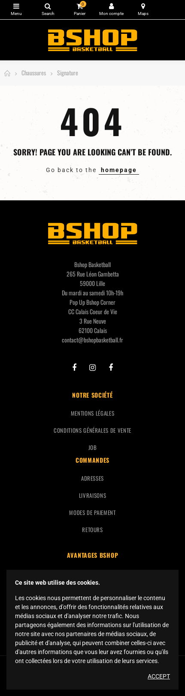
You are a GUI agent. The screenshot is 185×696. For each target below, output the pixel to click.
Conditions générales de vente (92, 430)
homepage (119, 170)
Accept (159, 676)
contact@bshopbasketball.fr (92, 339)
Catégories (16, 6)
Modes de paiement (92, 512)
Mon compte (111, 6)
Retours (92, 529)
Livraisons (92, 495)
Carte (143, 6)
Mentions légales (92, 413)
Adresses (92, 478)
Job (92, 447)
